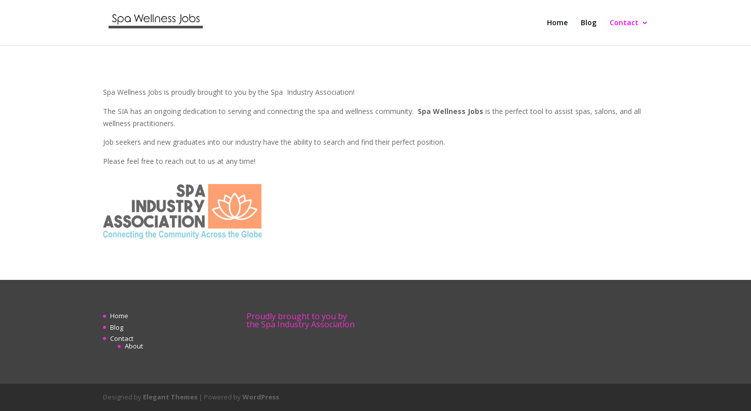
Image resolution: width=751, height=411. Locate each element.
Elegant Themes (170, 396)
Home (557, 23)
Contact (624, 23)
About (134, 345)
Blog (588, 23)
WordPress (260, 396)
